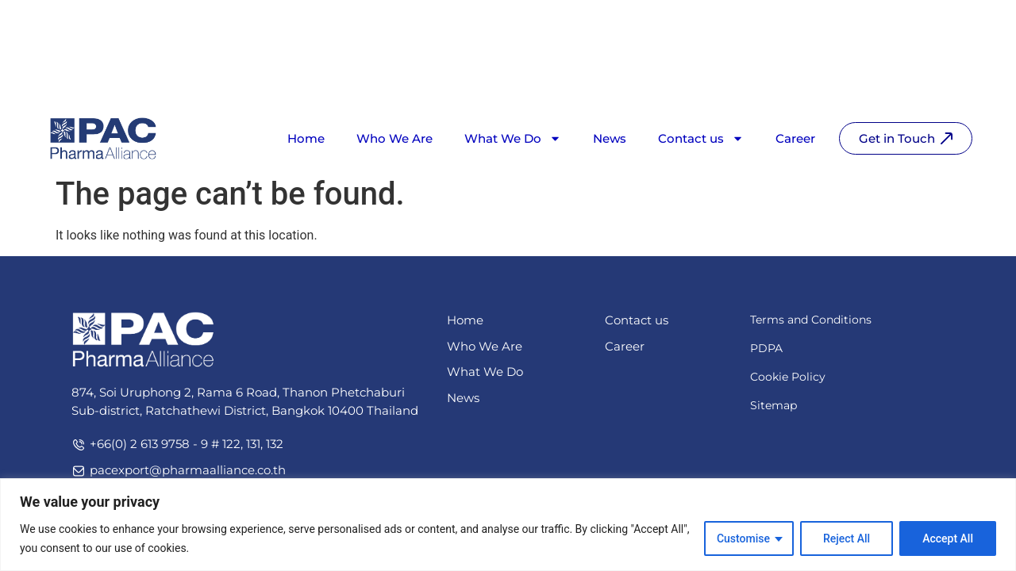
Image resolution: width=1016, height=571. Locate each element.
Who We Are (394, 78)
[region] (508, 524)
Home (306, 78)
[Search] (869, 19)
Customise (743, 538)
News (609, 78)
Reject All (846, 538)
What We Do (512, 79)
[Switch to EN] (920, 25)
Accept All (947, 538)
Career (795, 78)
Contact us (701, 79)
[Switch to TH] (953, 25)
